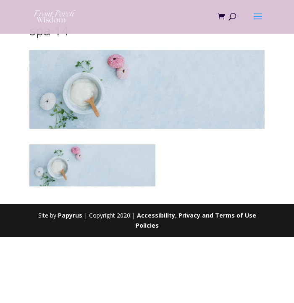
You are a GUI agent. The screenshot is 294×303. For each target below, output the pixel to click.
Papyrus (70, 215)
